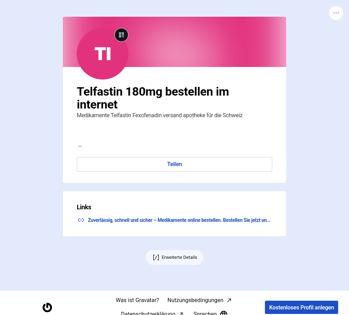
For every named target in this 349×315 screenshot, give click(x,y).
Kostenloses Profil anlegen (301, 307)
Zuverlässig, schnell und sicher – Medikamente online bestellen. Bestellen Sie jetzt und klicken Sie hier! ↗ (180, 220)
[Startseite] (47, 307)
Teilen (174, 164)
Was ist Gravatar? (137, 300)
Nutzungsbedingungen (195, 300)
